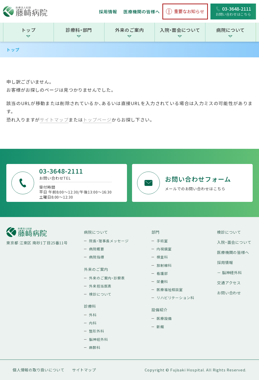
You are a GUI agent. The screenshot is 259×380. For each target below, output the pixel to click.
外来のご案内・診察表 (107, 277)
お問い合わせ (229, 292)
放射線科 (164, 265)
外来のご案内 (129, 30)
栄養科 (162, 281)
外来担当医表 (100, 286)
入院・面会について (180, 30)
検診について (100, 294)
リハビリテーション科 (175, 297)
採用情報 (108, 11)
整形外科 (96, 331)
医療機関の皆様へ (141, 11)
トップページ (97, 119)
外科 (93, 314)
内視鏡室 (164, 248)
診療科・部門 (79, 30)
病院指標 (96, 256)
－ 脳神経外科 (229, 272)
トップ (28, 30)
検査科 (162, 256)
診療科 (90, 306)
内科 (93, 322)
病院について (230, 30)
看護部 (162, 273)
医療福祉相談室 (170, 289)
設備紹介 (160, 309)
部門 (156, 232)
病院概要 (96, 248)
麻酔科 (94, 347)
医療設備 (164, 318)
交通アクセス (229, 282)
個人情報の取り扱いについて (38, 369)
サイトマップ (54, 119)
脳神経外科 (98, 339)
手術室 (162, 240)
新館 (160, 326)
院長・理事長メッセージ (109, 240)
